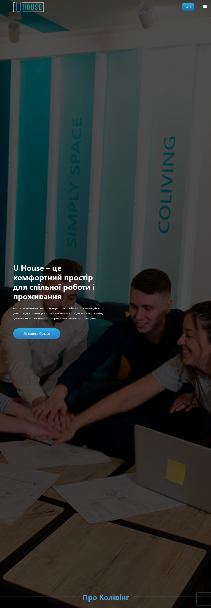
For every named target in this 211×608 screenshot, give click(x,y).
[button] (204, 6)
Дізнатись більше (36, 334)
